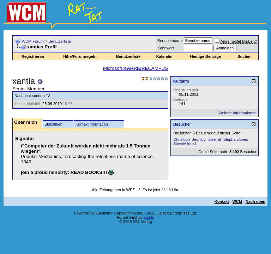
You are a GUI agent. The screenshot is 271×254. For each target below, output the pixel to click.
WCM (237, 201)
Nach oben (255, 201)
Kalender (164, 56)
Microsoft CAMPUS (135, 68)
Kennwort (165, 48)
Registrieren (33, 56)
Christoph (181, 139)
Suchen (244, 56)
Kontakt (222, 201)
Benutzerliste (59, 41)
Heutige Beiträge (205, 56)
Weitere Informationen (237, 113)
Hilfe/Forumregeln (79, 56)
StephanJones (235, 139)
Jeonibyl (199, 139)
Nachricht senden (29, 95)
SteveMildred (184, 143)
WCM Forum (33, 41)
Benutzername (170, 40)
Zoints (149, 217)
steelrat (215, 139)
